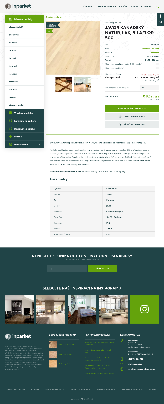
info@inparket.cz (135, 364)
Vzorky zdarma (107, 6)
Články (87, 6)
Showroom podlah (55, 390)
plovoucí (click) (16, 27)
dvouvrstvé (25, 34)
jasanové (13, 73)
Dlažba (15, 136)
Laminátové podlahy (25, 120)
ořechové (13, 81)
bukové (12, 58)
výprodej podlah (16, 105)
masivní (25, 97)
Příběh (123, 6)
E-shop (134, 6)
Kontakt (146, 6)
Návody (35, 390)
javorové (13, 66)
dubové (12, 50)
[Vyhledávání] (157, 6)
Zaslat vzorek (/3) (131, 116)
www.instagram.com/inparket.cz (141, 369)
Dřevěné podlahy (25, 19)
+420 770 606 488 (135, 359)
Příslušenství (25, 144)
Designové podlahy (22, 128)
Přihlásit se (102, 268)
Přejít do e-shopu (132, 124)
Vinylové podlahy (25, 112)
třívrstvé (25, 42)
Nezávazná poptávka (132, 108)
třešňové (13, 89)
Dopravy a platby (16, 390)
